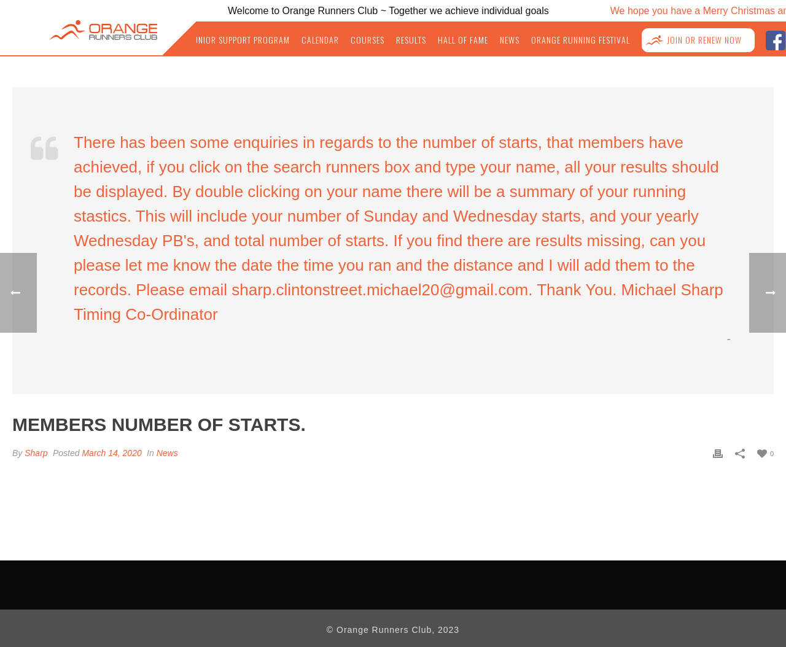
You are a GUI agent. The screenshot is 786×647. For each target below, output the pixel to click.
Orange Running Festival (580, 40)
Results (411, 40)
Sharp (36, 453)
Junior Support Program (240, 40)
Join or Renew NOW (704, 40)
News (509, 40)
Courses (367, 40)
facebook (775, 39)
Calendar (320, 40)
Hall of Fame (463, 40)
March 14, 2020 (111, 453)
